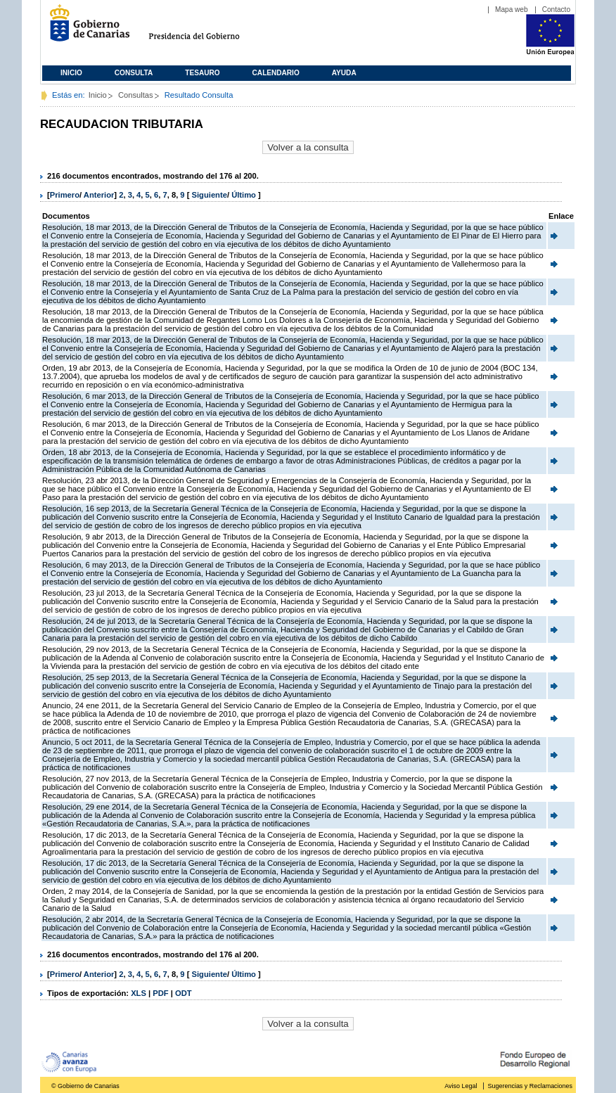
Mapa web (511, 9)
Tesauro (202, 73)
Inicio (71, 73)
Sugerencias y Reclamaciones (530, 1085)
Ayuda (344, 73)
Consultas (135, 95)
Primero (64, 195)
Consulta (134, 73)
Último (244, 195)
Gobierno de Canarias (85, 28)
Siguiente (209, 195)
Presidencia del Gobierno (207, 28)
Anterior (99, 195)
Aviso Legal (460, 1085)
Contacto (556, 9)
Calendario (276, 73)
